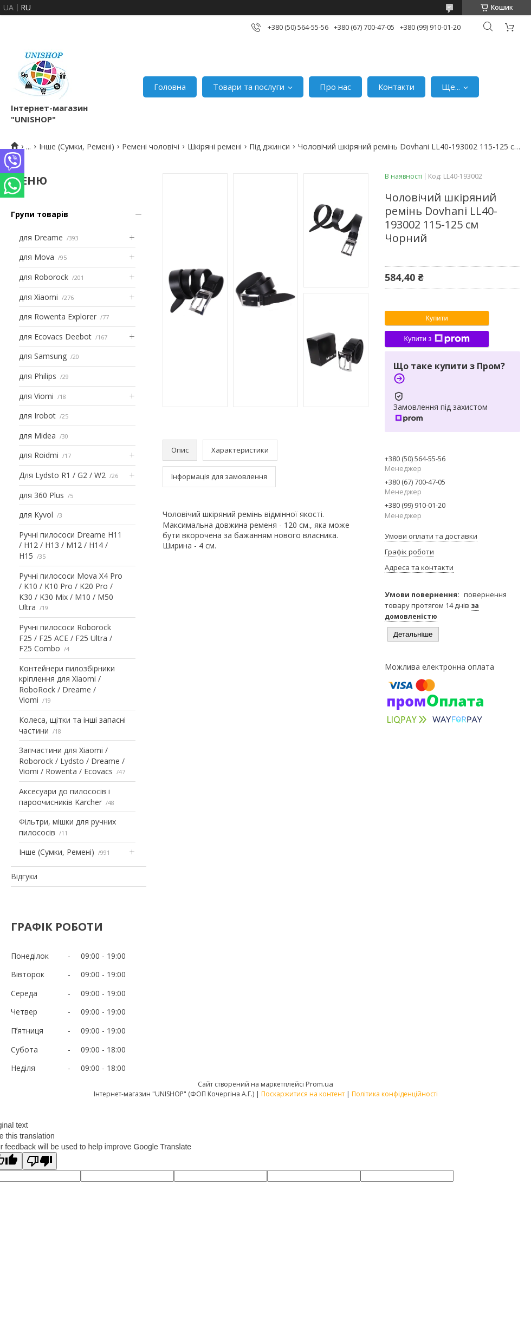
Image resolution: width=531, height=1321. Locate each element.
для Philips (37, 376)
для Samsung (43, 356)
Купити (436, 318)
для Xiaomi (38, 297)
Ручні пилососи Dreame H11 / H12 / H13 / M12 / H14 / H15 (70, 545)
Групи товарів (39, 214)
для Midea (37, 435)
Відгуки (24, 876)
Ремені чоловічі (150, 146)
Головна (170, 86)
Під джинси (269, 146)
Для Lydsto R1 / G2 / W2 (62, 475)
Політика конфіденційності (395, 1093)
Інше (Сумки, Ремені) (76, 146)
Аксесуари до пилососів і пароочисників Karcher (64, 796)
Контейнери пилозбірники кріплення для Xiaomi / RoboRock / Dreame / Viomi (67, 684)
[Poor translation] (39, 1161)
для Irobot (37, 415)
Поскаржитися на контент (303, 1093)
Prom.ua (319, 1084)
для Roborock (43, 277)
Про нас (335, 86)
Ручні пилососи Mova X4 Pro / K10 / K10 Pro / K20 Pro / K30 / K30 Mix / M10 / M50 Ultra (70, 592)
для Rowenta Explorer (57, 316)
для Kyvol (36, 514)
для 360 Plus (41, 495)
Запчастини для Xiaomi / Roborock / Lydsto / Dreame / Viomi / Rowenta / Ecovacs (72, 760)
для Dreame (41, 237)
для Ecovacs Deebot (55, 336)
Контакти (396, 86)
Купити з (436, 339)
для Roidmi (39, 455)
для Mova (36, 257)
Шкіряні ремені (214, 146)
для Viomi (36, 396)
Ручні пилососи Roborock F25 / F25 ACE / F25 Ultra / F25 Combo (65, 637)
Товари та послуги (248, 86)
